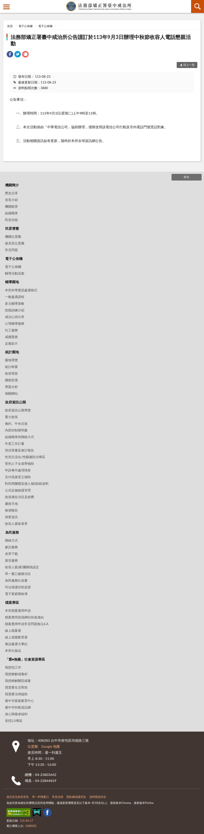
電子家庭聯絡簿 (16, 594)
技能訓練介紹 (14, 310)
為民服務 (12, 532)
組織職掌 (11, 213)
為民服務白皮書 (16, 580)
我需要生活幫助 (16, 687)
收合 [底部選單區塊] (186, 177)
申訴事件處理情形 (18, 470)
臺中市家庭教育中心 (19, 701)
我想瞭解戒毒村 (16, 674)
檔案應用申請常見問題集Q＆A (26, 624)
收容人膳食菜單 (16, 523)
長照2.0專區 (13, 721)
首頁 (10, 26)
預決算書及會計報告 (19, 450)
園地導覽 (11, 360)
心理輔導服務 (14, 323)
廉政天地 (11, 503)
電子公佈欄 (25, 26)
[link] (10, 55)
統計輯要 (11, 367)
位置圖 (33, 746)
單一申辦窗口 (40, 796)
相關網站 (11, 393)
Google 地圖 (50, 746)
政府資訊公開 (15, 402)
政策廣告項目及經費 (19, 497)
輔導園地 (12, 282)
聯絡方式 (11, 540)
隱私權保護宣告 (76, 796)
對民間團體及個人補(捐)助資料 (27, 483)
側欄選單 (6, 7)
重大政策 (11, 417)
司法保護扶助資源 (18, 587)
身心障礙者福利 (16, 714)
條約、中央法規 (16, 423)
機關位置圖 (13, 236)
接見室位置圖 (14, 243)
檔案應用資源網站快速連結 (24, 617)
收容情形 (11, 373)
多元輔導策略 (14, 303)
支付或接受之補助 (18, 477)
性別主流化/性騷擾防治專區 (25, 457)
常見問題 (11, 250)
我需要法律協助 (16, 694)
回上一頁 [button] (189, 64)
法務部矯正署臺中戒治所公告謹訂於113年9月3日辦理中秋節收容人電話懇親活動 (101, 40)
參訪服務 (11, 547)
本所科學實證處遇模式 (21, 290)
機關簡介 (12, 185)
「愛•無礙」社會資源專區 (25, 659)
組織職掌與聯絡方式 (19, 437)
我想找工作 (13, 667)
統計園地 (12, 352)
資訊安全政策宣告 (17, 796)
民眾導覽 (12, 228)
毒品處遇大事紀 (16, 644)
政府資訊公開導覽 (18, 410)
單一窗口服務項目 (18, 574)
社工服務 (11, 330)
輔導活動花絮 (14, 273)
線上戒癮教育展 (16, 637)
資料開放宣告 (97, 796)
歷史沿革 (11, 193)
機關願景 (11, 206)
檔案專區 (12, 602)
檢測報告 (11, 510)
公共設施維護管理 (18, 490)
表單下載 (11, 554)
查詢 (197, 6)
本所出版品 (13, 650)
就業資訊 (11, 517)
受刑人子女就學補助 (19, 463)
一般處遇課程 (14, 297)
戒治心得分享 (14, 317)
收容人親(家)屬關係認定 (22, 567)
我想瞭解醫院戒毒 (18, 681)
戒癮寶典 (11, 337)
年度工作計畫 (14, 443)
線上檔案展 (13, 630)
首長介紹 (11, 200)
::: (3, 3)
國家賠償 (11, 380)
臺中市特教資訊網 (18, 707)
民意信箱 (11, 220)
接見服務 (11, 560)
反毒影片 (11, 343)
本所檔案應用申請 (18, 610)
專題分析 (11, 387)
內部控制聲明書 (16, 430)
